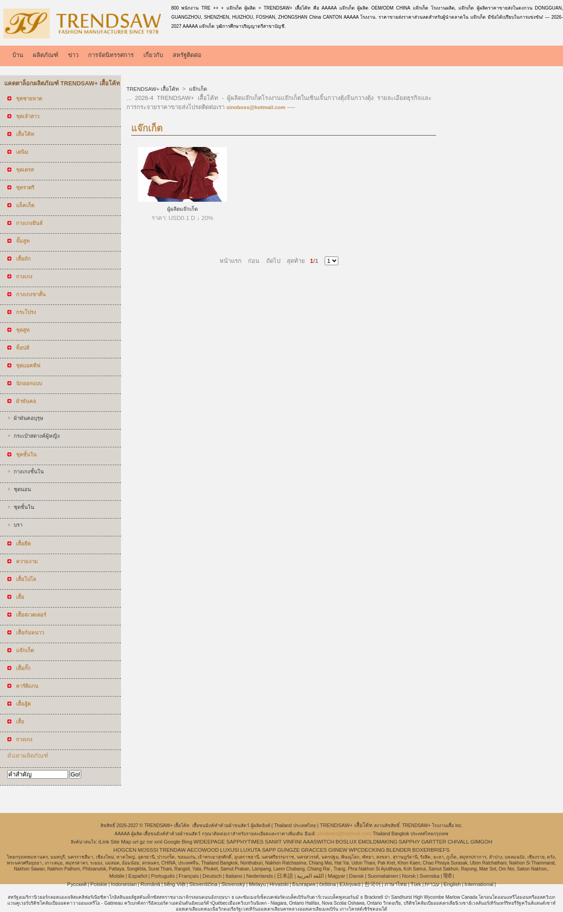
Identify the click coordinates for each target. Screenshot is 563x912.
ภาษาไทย (395, 884)
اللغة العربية (310, 876)
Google (171, 841)
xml (158, 841)
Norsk (409, 876)
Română (150, 884)
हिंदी (447, 876)
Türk (415, 884)
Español (137, 876)
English (452, 884)
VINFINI (292, 841)
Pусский (77, 884)
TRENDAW (172, 850)
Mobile (117, 876)
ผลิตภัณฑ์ (45, 55)
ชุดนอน (22, 489)
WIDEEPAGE (209, 841)
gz (142, 841)
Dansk (356, 876)
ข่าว (73, 55)
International (478, 884)
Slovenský (233, 884)
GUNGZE (288, 850)
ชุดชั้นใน (24, 507)
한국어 (372, 884)
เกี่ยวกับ (153, 55)
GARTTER (434, 841)
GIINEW (337, 850)
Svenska (429, 876)
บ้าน (17, 55)
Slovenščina (203, 884)
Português (163, 876)
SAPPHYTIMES (244, 841)
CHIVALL (458, 841)
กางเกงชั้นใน (29, 471)
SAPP (269, 850)
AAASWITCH (318, 841)
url (135, 841)
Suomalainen (383, 876)
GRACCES (314, 850)
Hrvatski (279, 884)
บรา (18, 525)
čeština (327, 884)
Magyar (336, 876)
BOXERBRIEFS (431, 850)
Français (189, 876)
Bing (187, 841)
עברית (432, 884)
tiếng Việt (174, 884)
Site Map (120, 841)
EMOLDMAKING (377, 841)
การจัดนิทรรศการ (111, 55)
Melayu (257, 884)
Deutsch (212, 876)
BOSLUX (346, 841)
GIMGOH (481, 841)
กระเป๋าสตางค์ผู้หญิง (37, 436)
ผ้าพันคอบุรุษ (28, 418)
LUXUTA (250, 850)
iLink (104, 841)
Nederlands (259, 876)
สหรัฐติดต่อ (187, 55)
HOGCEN (124, 850)
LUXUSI (229, 850)
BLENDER (398, 850)
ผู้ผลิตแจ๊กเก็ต (182, 209)
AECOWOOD (203, 850)
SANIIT (273, 841)
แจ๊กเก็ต (196, 89)
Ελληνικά (350, 884)
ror (150, 841)
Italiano (234, 876)
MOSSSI (148, 850)
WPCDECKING (367, 850)
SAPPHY (409, 841)
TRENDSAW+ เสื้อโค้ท (153, 89)
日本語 (285, 876)
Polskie (98, 884)
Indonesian (124, 884)
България (304, 884)
